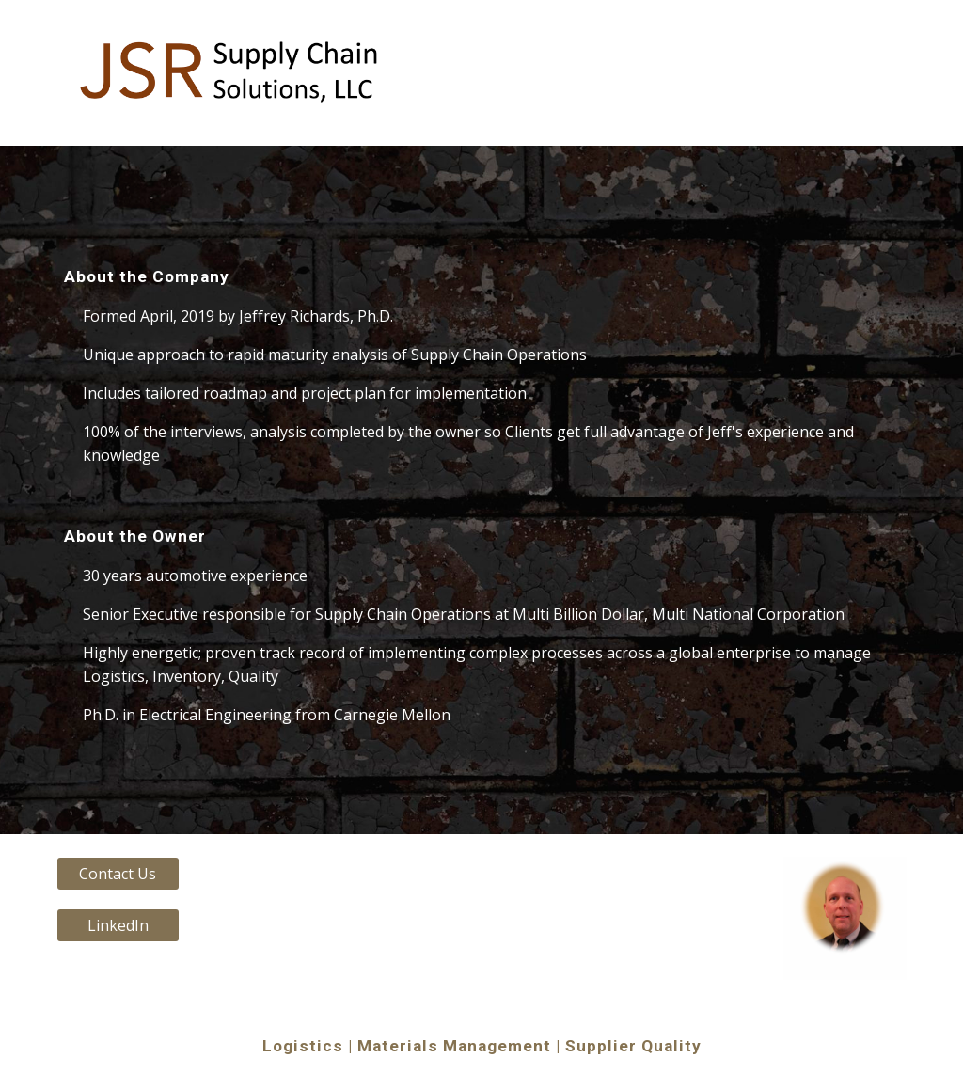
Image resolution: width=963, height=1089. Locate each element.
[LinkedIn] (118, 925)
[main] (482, 489)
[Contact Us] (118, 873)
